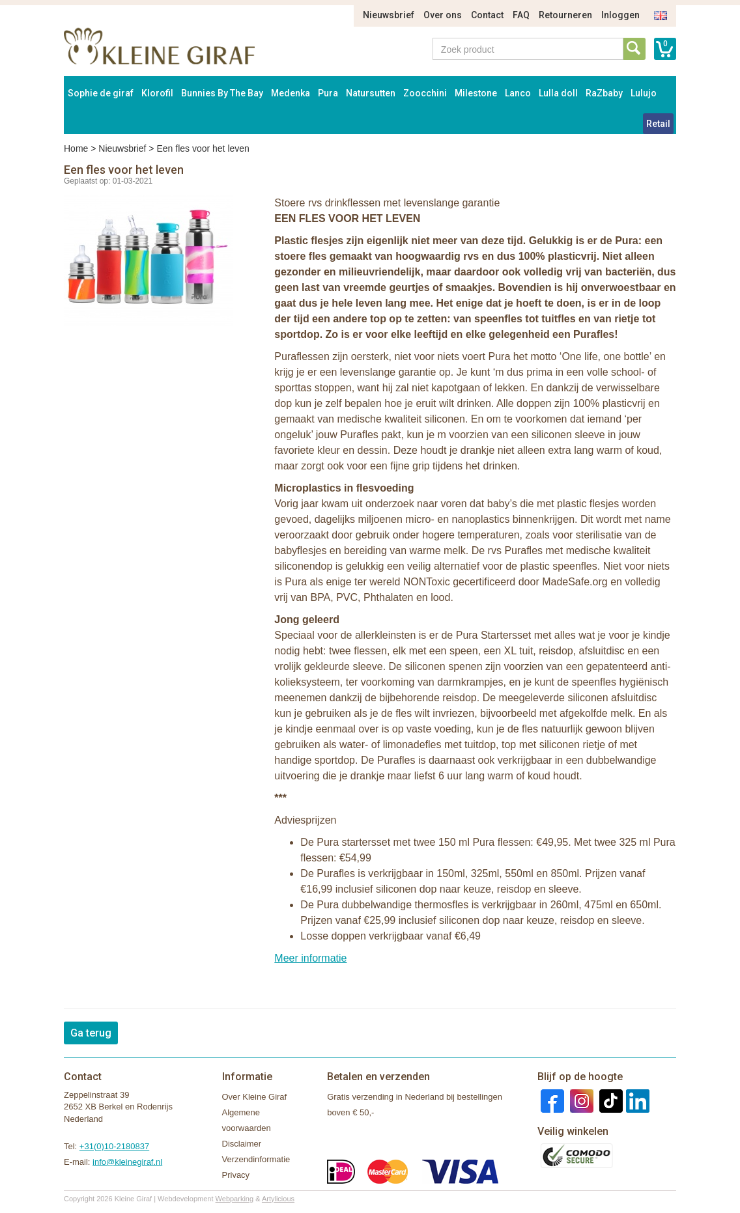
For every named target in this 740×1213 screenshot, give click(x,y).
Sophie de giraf (101, 93)
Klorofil (157, 93)
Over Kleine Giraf (254, 1097)
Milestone (476, 93)
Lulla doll (558, 93)
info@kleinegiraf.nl (127, 1162)
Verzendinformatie (256, 1159)
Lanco (518, 93)
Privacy (236, 1175)
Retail (658, 124)
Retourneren (565, 15)
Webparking (235, 1199)
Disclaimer (242, 1144)
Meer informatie (310, 958)
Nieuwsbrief (388, 15)
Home (76, 148)
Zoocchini (425, 93)
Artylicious (278, 1199)
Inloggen (620, 15)
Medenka (290, 93)
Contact (487, 15)
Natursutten (370, 93)
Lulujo (644, 93)
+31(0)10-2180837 (114, 1146)
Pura (328, 93)
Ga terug (90, 1033)
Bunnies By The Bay (222, 93)
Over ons (442, 15)
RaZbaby (604, 93)
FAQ (521, 15)
